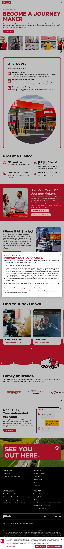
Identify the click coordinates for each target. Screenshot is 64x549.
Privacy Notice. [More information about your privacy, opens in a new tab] (45, 543)
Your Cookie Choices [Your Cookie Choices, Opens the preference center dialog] (10, 546)
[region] (32, 543)
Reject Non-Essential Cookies (54, 546)
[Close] (61, 539)
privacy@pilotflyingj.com (21, 288)
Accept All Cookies (40, 546)
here (53, 260)
